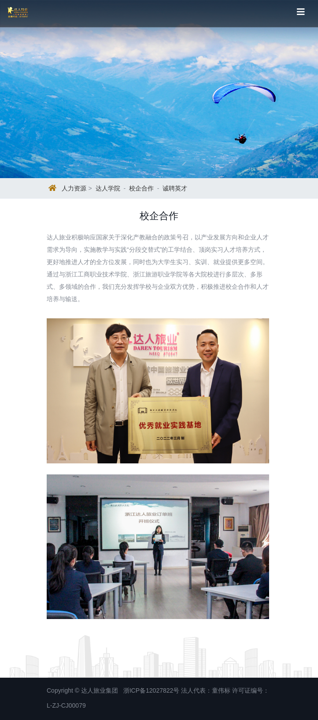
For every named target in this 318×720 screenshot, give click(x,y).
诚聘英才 (175, 188)
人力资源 (74, 188)
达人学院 (108, 188)
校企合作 (141, 188)
